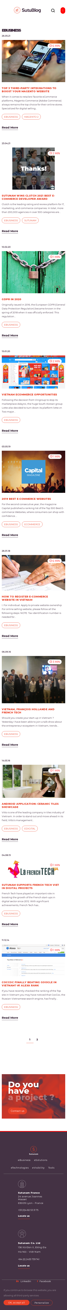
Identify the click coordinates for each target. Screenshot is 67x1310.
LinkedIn (24, 1281)
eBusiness (11, 116)
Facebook (44, 1281)
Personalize (41, 1302)
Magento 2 (31, 116)
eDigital (29, 828)
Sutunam (30, 220)
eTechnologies (20, 1167)
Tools (51, 1167)
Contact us (17, 1111)
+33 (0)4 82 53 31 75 (28, 1210)
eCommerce (32, 524)
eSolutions (40, 1160)
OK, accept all (16, 1302)
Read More (10, 127)
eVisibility (38, 1167)
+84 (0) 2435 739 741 (28, 1259)
